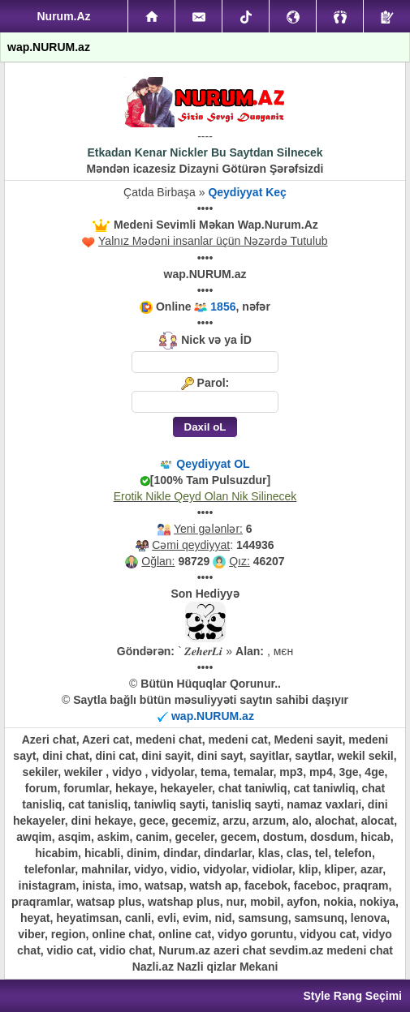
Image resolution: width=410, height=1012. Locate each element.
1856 (222, 306)
